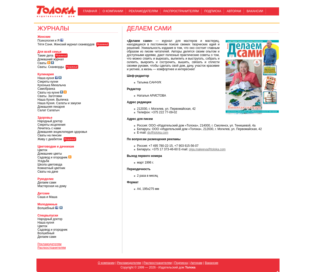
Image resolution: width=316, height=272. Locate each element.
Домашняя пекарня (51, 106)
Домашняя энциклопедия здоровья (62, 132)
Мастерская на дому (51, 186)
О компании (113, 11)
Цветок (42, 150)
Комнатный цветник (51, 168)
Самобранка (46, 88)
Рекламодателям (143, 11)
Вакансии (255, 11)
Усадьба (43, 161)
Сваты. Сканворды (50, 67)
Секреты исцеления (51, 124)
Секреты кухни (47, 81)
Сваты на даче (47, 171)
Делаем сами (46, 182)
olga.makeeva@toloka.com (207, 149)
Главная (90, 11)
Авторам (234, 11)
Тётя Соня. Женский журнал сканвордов (65, 44)
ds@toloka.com (157, 132)
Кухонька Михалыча (51, 85)
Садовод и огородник (52, 157)
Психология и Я (48, 40)
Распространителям (181, 11)
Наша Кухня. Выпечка (52, 99)
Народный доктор (49, 121)
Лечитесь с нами (49, 128)
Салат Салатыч (48, 110)
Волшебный (45, 208)
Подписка (212, 11)
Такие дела (45, 56)
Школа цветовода (49, 164)
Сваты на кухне (48, 92)
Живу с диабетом (49, 139)
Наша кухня (45, 78)
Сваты (41, 63)
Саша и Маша (47, 197)
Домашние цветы (49, 153)
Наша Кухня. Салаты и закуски (59, 103)
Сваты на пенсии (49, 135)
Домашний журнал (50, 59)
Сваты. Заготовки (49, 96)
